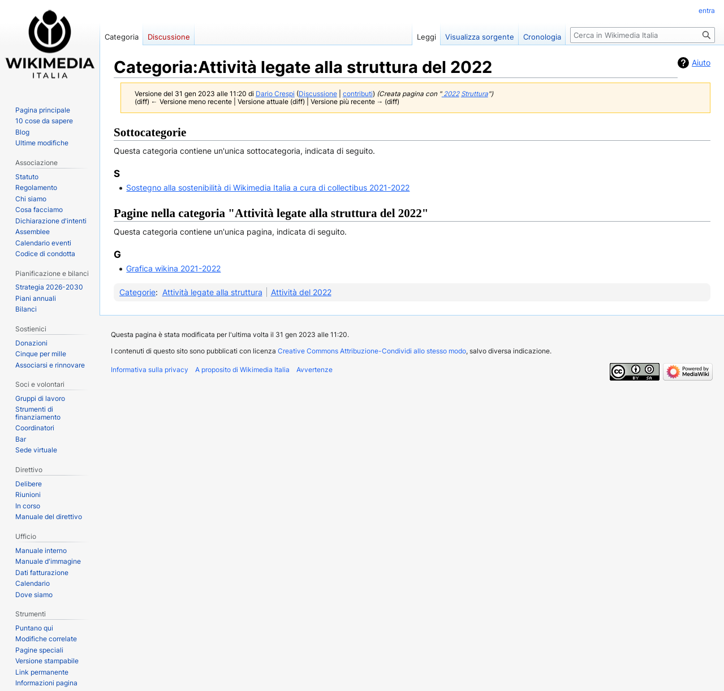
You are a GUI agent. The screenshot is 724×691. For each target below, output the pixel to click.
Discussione (318, 94)
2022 (450, 94)
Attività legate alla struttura (212, 292)
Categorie (137, 292)
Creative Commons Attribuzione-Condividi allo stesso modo (372, 351)
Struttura (474, 94)
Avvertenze (314, 369)
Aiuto (701, 62)
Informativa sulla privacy (149, 369)
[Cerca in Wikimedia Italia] (642, 35)
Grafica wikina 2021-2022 (173, 268)
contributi (358, 94)
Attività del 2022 (301, 292)
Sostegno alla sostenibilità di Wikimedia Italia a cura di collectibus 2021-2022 (268, 187)
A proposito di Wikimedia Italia (242, 369)
